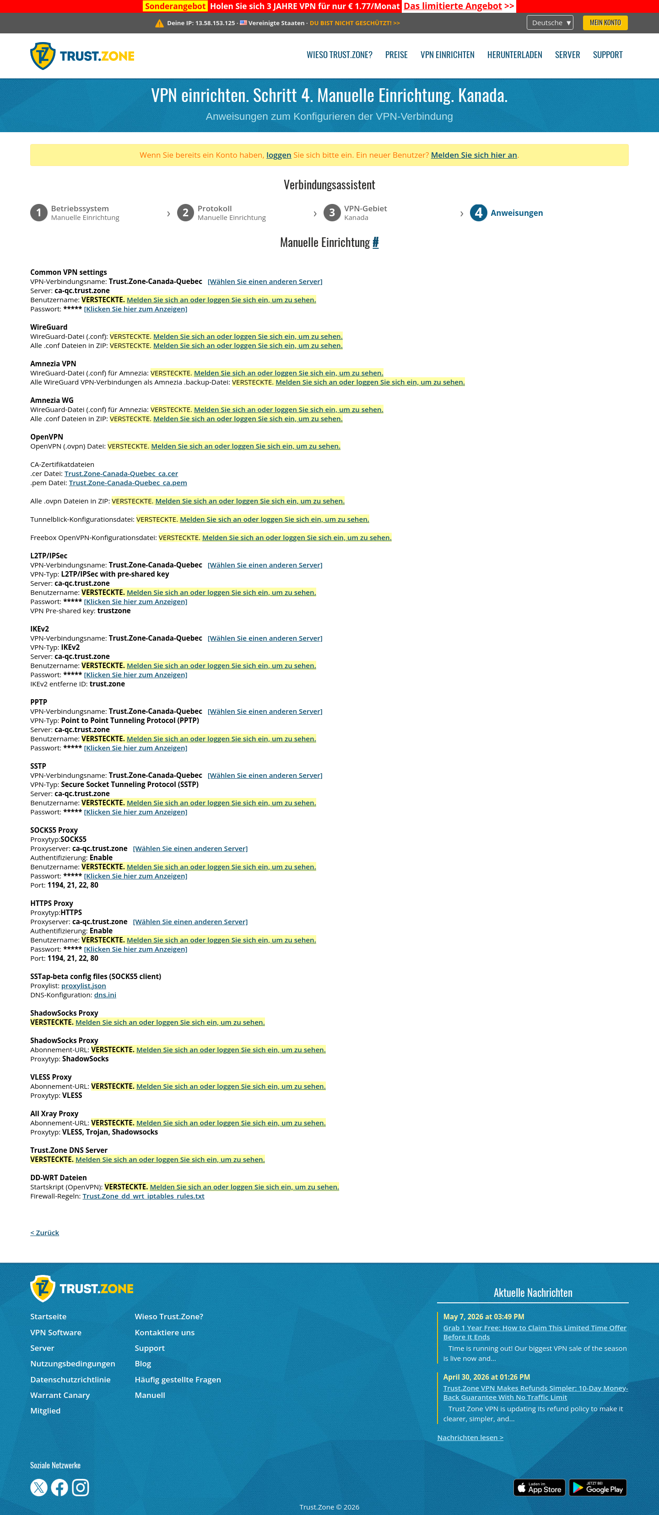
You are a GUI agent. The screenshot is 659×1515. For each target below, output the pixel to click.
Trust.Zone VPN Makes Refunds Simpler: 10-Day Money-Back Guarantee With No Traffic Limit (535, 1392)
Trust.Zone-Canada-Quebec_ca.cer (121, 473)
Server (567, 55)
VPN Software (55, 1332)
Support (608, 55)
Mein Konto (605, 23)
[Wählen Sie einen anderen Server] (265, 281)
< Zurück (44, 1232)
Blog (143, 1363)
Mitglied (45, 1410)
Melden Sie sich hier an (474, 155)
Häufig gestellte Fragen (178, 1379)
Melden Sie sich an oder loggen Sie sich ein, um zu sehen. (221, 299)
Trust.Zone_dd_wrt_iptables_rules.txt (143, 1195)
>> (459, 6)
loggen (279, 155)
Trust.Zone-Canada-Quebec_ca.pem (128, 482)
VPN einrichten (448, 55)
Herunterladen (514, 55)
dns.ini (105, 994)
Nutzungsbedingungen (72, 1363)
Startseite (48, 1316)
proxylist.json (83, 985)
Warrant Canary (60, 1395)
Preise (396, 55)
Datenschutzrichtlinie (70, 1379)
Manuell (150, 1395)
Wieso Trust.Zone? (340, 55)
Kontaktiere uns (165, 1332)
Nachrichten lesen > (470, 1437)
